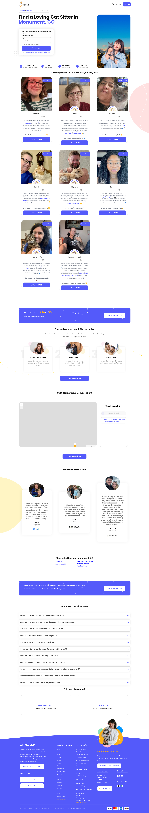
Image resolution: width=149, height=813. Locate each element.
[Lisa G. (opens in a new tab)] (74, 113)
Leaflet (89, 446)
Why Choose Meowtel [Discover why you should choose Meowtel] (83, 760)
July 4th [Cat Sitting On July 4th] (78, 795)
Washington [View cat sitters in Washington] (61, 796)
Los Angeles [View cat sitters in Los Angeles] (61, 768)
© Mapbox (94, 446)
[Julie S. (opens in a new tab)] (37, 187)
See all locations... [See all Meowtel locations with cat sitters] (63, 799)
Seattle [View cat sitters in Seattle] (59, 794)
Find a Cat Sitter (74, 378)
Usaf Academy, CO (83, 564)
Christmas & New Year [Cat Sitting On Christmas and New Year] (83, 800)
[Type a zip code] (36, 36)
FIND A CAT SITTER (114, 315)
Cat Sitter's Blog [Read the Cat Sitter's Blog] (81, 776)
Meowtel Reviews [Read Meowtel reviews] (81, 763)
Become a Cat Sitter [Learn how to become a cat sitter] (109, 766)
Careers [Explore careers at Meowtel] (78, 766)
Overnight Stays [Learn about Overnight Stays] (81, 786)
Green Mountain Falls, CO (85, 561)
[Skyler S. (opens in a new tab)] (74, 187)
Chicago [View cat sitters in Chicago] (60, 757)
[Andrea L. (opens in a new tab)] (37, 113)
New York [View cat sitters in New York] (60, 774)
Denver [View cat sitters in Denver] (59, 763)
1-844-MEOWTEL (46, 704)
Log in (118, 4)
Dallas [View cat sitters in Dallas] (59, 760)
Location (25, 33)
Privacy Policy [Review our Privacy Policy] (64, 808)
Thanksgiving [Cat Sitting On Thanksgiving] (80, 798)
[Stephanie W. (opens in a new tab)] (36, 257)
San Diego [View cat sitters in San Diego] (60, 788)
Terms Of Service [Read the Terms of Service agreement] (53, 808)
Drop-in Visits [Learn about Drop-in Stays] (80, 783)
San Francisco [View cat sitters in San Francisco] (61, 791)
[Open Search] (113, 4)
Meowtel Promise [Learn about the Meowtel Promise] (81, 749)
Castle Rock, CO (60, 562)
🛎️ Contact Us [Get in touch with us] (105, 789)
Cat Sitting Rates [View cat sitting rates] (81, 757)
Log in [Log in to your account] (32, 779)
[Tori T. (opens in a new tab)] (112, 187)
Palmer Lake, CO (60, 564)
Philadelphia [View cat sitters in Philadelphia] (61, 780)
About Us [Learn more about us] (78, 752)
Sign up (127, 4)
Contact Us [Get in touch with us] (102, 771)
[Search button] (36, 48)
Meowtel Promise (37, 316)
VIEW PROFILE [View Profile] (36, 139)
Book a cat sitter (31, 766)
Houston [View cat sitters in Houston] (59, 766)
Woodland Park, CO (83, 566)
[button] (21, 404)
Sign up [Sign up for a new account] (31, 786)
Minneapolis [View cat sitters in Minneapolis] (61, 771)
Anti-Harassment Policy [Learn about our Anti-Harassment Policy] (78, 808)
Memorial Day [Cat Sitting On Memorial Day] (80, 793)
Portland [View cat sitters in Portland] (59, 785)
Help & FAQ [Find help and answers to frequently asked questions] (79, 773)
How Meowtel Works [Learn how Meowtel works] (82, 754)
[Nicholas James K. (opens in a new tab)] (74, 257)
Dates (25, 39)
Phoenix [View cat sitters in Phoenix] (59, 782)
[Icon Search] (103, 413)
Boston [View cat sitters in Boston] (59, 754)
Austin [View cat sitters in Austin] (59, 752)
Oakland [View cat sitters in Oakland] (59, 777)
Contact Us (103, 704)
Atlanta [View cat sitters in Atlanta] (59, 749)
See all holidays (81, 802)
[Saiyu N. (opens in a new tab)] (112, 113)
